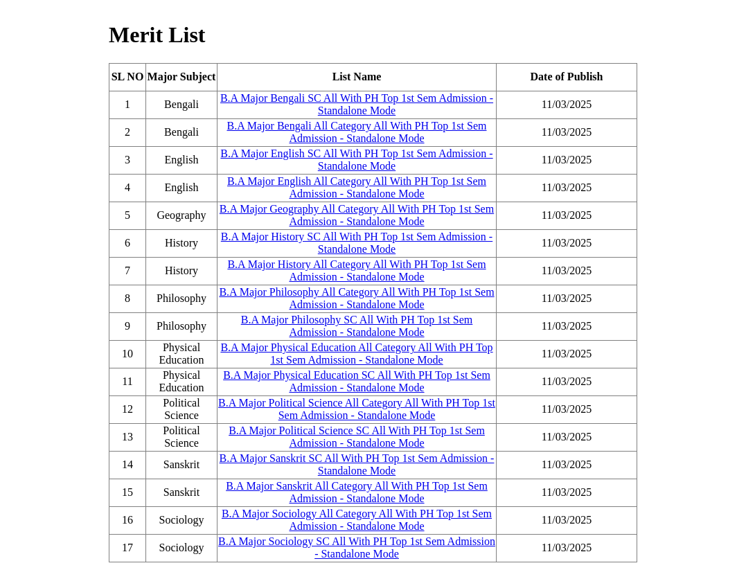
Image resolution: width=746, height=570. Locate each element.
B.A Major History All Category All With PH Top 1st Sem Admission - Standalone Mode (356, 270)
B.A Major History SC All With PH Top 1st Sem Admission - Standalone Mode (356, 243)
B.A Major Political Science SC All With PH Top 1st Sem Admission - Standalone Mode (357, 437)
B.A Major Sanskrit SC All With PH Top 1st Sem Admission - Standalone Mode (357, 464)
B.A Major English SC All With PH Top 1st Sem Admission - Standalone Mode (356, 160)
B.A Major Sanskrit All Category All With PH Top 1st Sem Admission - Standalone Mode (357, 492)
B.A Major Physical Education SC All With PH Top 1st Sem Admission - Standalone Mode (356, 381)
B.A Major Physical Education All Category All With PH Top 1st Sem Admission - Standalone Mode (356, 353)
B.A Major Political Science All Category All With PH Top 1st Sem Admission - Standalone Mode (356, 409)
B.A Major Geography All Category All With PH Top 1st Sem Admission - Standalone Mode (357, 215)
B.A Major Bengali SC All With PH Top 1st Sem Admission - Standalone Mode (356, 104)
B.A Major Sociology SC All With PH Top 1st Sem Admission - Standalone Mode (356, 547)
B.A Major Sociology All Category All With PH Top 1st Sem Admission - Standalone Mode (357, 520)
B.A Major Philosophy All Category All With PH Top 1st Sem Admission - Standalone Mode (356, 298)
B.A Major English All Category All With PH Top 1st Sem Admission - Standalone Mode (356, 187)
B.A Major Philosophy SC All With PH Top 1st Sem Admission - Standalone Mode (357, 326)
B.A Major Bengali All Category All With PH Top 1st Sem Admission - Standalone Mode (357, 132)
